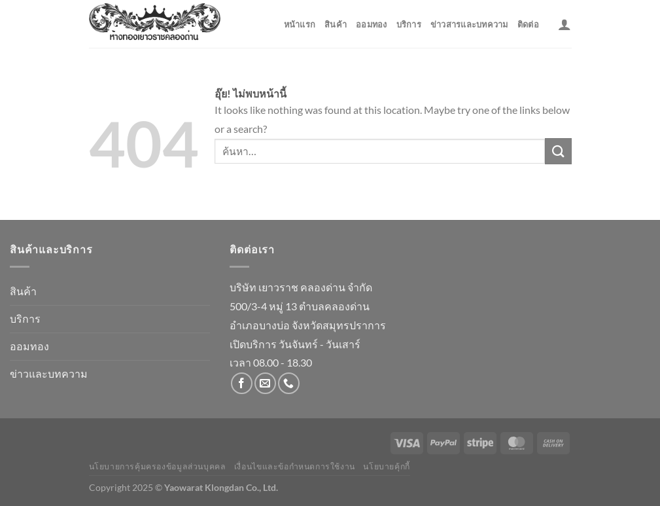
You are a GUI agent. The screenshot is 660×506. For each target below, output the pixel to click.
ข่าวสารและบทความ (469, 24)
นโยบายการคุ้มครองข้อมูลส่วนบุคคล (157, 466)
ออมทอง (371, 24)
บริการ (408, 24)
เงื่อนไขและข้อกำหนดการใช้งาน (294, 466)
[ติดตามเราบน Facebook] (241, 383)
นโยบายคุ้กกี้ (386, 466)
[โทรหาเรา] (289, 383)
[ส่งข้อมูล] (558, 151)
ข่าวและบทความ (49, 373)
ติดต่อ (528, 24)
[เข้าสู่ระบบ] (564, 24)
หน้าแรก (300, 24)
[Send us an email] (265, 383)
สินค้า (335, 24)
